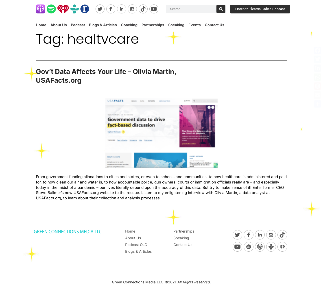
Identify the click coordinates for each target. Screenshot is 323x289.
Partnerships (153, 25)
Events (194, 25)
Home (41, 25)
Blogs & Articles (103, 25)
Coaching (129, 25)
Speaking (176, 25)
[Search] (220, 9)
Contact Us (214, 25)
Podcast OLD (136, 244)
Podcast (78, 25)
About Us (58, 25)
